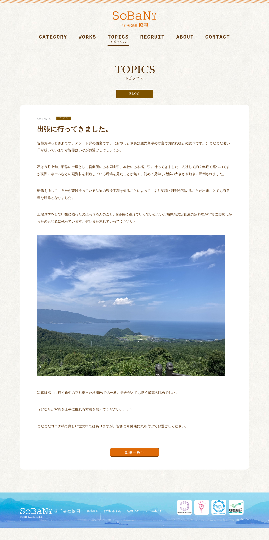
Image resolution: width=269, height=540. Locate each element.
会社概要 (92, 511)
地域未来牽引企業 (184, 507)
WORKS (87, 40)
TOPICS (118, 40)
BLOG (134, 93)
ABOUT (185, 40)
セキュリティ (218, 507)
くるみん (201, 507)
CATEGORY (53, 40)
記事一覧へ (134, 452)
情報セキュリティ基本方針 (145, 511)
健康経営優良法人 (236, 507)
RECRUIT (152, 40)
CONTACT (217, 40)
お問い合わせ (113, 511)
